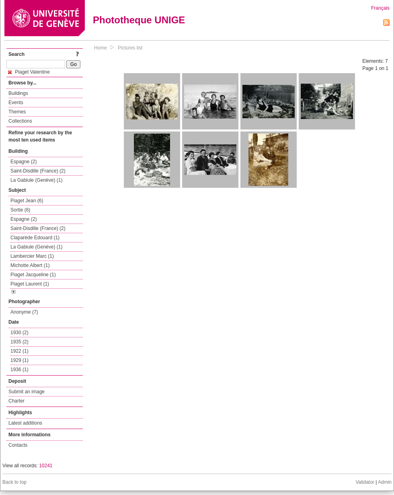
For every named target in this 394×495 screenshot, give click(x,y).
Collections (20, 121)
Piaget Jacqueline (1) (33, 274)
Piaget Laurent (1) (29, 284)
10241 (45, 465)
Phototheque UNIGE (139, 19)
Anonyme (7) (24, 312)
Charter (16, 401)
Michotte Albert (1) (29, 265)
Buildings (18, 93)
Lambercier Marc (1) (32, 256)
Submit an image (26, 391)
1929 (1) (19, 360)
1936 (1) (19, 369)
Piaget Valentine (29, 72)
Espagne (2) (23, 161)
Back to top (14, 482)
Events (15, 102)
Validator (364, 482)
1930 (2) (19, 332)
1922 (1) (19, 351)
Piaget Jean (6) (26, 200)
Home (100, 48)
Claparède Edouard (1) (35, 237)
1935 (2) (19, 342)
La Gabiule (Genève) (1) (36, 180)
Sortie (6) (20, 210)
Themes (17, 112)
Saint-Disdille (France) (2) (38, 171)
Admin (385, 482)
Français (380, 8)
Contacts (17, 445)
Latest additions (25, 423)
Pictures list (130, 48)
